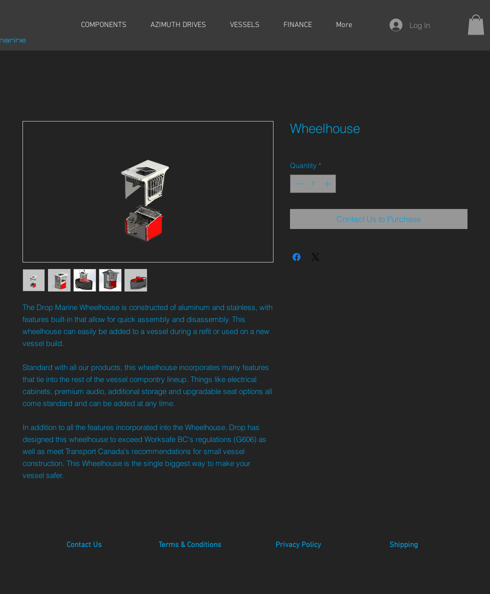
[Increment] (328, 183)
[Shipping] (404, 545)
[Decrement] (298, 183)
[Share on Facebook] (296, 257)
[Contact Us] (84, 545)
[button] (476, 24)
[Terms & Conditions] (189, 545)
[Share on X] (316, 257)
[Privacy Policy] (298, 545)
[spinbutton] (313, 183)
